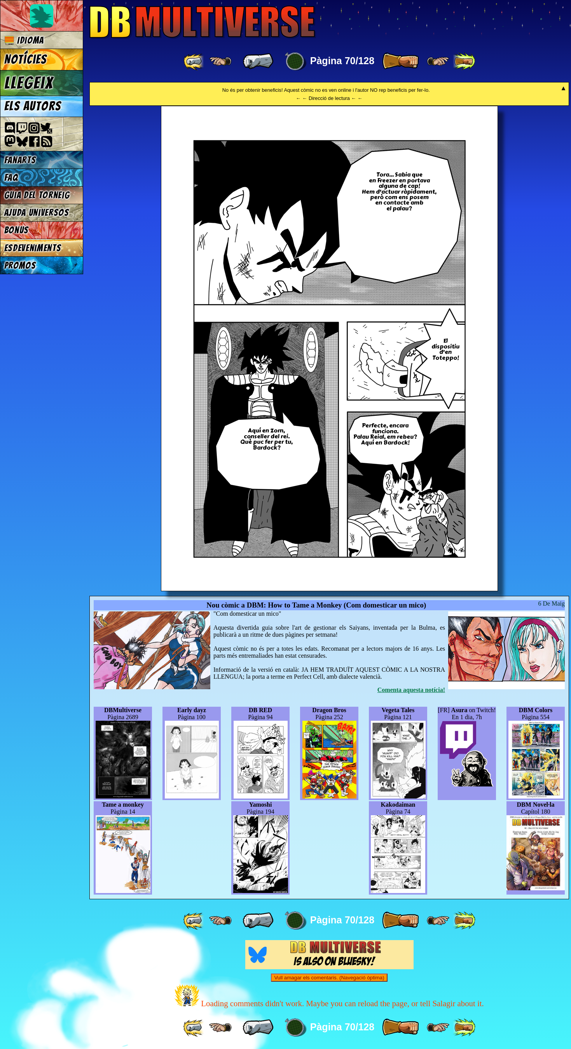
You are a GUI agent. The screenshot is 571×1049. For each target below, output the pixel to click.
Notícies (25, 59)
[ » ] (400, 61)
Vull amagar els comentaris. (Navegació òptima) (329, 978)
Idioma (24, 40)
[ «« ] (194, 61)
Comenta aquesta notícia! (411, 689)
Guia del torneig (37, 195)
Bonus (16, 230)
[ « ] (258, 61)
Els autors (32, 106)
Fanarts (20, 160)
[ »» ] (464, 61)
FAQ (11, 177)
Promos (20, 265)
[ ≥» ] (438, 61)
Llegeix (28, 83)
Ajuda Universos (36, 212)
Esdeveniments (32, 248)
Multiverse (202, 22)
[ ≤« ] (220, 61)
